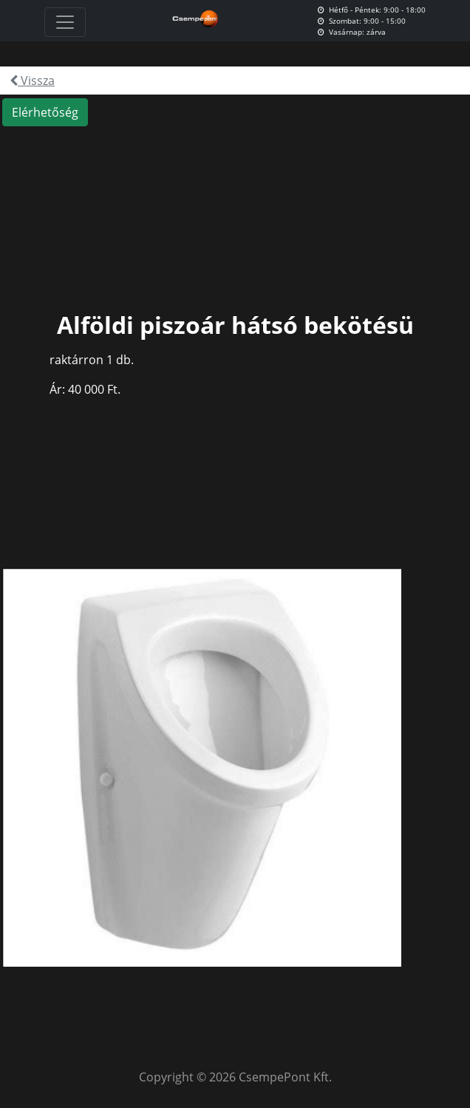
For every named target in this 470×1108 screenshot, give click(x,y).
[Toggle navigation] (65, 22)
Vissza (32, 80)
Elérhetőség (45, 112)
